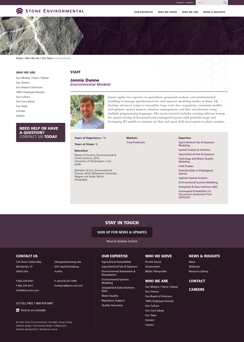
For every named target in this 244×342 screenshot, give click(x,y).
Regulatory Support (113, 300)
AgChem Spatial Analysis (193, 178)
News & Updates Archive (122, 241)
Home (19, 58)
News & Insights (214, 12)
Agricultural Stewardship (116, 261)
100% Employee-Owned (30, 92)
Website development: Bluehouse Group (36, 329)
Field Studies (186, 166)
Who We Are (190, 12)
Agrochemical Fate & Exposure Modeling (196, 144)
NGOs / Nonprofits (156, 271)
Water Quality (110, 295)
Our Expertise (143, 12)
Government (152, 266)
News (192, 261)
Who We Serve (167, 12)
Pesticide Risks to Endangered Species (196, 172)
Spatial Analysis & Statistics (194, 149)
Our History (23, 82)
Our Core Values (25, 101)
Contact (180, 2)
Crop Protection (136, 142)
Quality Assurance (112, 305)
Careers (190, 2)
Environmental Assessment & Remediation (118, 273)
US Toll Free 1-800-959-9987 (34, 303)
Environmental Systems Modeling (198, 182)
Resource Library (198, 271)
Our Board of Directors (29, 87)
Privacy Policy (65, 322)
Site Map (52, 322)
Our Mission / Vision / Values (32, 77)
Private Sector (153, 261)
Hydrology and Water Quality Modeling (196, 160)
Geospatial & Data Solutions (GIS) (198, 186)
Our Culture (23, 96)
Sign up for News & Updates (122, 232)
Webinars (194, 266)
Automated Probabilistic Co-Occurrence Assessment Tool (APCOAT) (195, 194)
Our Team (47, 58)
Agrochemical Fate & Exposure (196, 154)
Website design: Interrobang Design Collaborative (41, 325)
